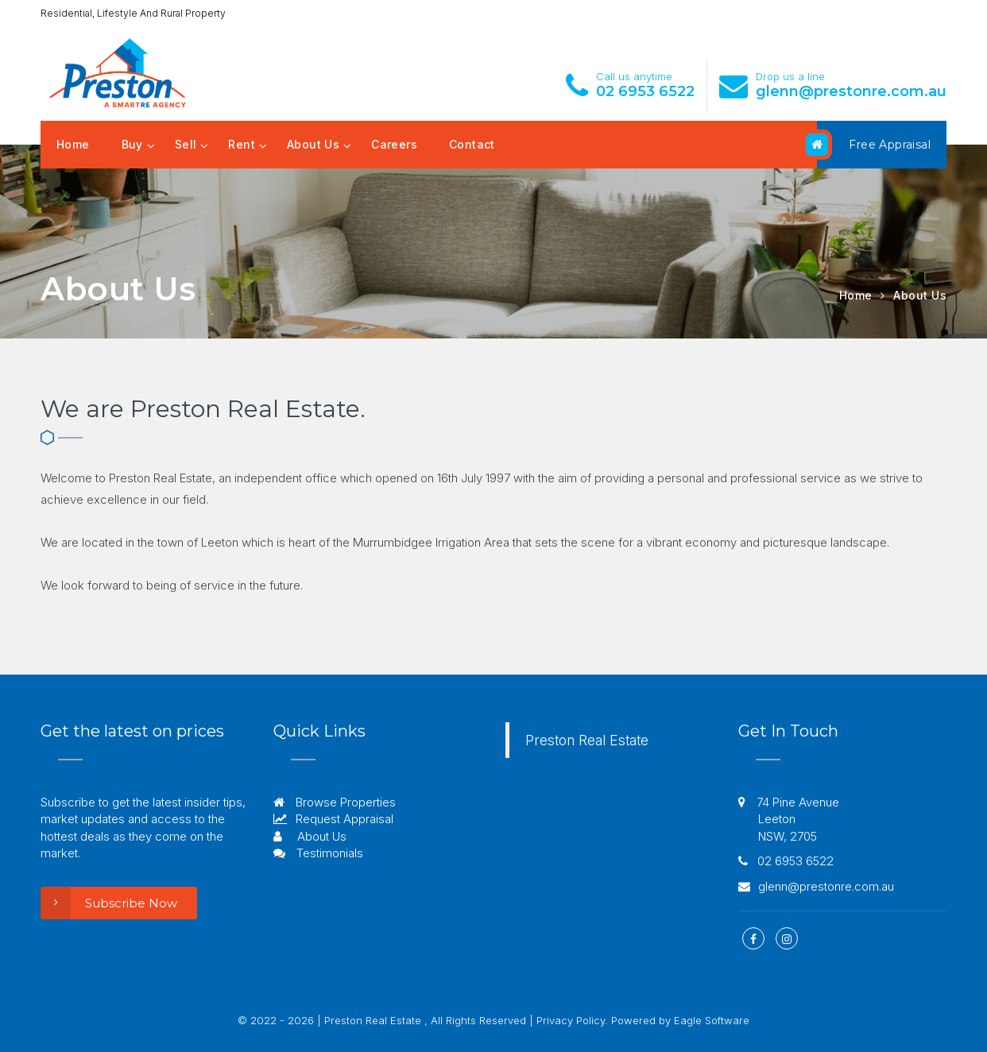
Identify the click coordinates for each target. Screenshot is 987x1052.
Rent (241, 144)
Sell (186, 144)
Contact (472, 144)
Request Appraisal (333, 818)
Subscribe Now (109, 903)
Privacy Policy (570, 1020)
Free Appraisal (874, 144)
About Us (313, 144)
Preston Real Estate (586, 740)
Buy (132, 144)
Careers (394, 144)
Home (73, 144)
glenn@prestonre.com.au (851, 91)
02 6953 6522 (645, 91)
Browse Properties (334, 802)
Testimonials (318, 853)
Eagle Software (711, 1020)
